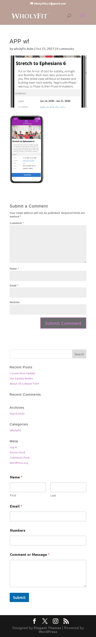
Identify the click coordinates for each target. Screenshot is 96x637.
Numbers (17, 530)
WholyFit (15, 430)
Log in (13, 447)
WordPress (48, 631)
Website (15, 302)
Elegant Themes (47, 627)
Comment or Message (30, 554)
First (13, 495)
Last (53, 495)
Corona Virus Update (22, 373)
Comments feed (19, 457)
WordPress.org (19, 463)
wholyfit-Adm (23, 48)
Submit (19, 597)
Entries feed (17, 452)
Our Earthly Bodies (21, 378)
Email (14, 285)
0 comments (65, 48)
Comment (17, 223)
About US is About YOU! (24, 383)
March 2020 (17, 413)
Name (14, 268)
